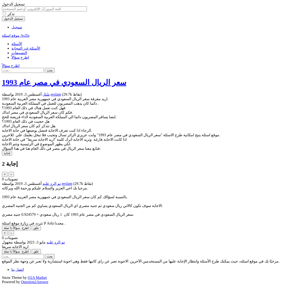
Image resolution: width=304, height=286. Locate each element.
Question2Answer (34, 282)
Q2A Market (37, 278)
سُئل (46, 94)
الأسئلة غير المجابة (25, 48)
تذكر (11, 14)
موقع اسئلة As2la (15, 35)
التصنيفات (19, 53)
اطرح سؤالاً (20, 57)
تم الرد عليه (52, 184)
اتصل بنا (17, 269)
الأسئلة (16, 44)
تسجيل (16, 27)
